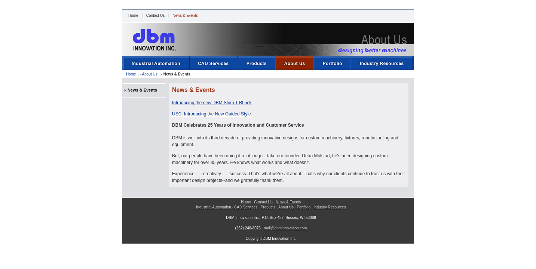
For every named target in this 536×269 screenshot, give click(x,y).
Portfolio (303, 207)
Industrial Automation (213, 207)
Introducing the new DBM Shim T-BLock (212, 102)
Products (268, 207)
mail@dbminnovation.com (285, 228)
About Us (149, 74)
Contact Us (155, 15)
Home (133, 15)
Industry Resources (329, 207)
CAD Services (245, 207)
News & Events (185, 15)
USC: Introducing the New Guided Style (211, 114)
